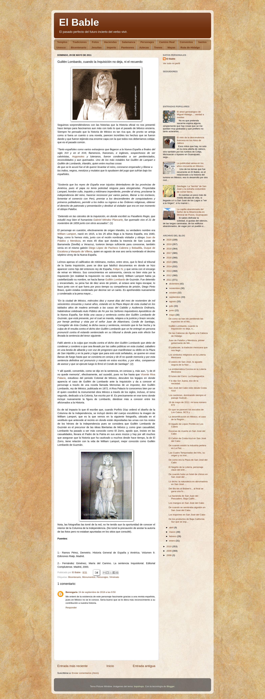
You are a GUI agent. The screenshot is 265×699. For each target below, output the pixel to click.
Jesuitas (96, 47)
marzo (172, 532)
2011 (169, 280)
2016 (169, 257)
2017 (169, 253)
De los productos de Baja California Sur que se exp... (186, 520)
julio (171, 306)
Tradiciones (80, 42)
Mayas (171, 47)
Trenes (158, 47)
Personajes (147, 42)
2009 (169, 551)
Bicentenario (78, 47)
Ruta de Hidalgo (190, 47)
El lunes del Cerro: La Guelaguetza (186, 376)
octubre (173, 292)
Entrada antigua (144, 666)
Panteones (127, 47)
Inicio (110, 666)
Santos (202, 42)
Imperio (111, 47)
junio (172, 310)
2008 (169, 555)
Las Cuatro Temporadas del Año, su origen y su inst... (187, 454)
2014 (169, 266)
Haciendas (110, 42)
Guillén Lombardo (115, 279)
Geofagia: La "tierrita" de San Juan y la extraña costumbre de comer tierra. (191, 189)
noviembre (174, 288)
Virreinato (114, 577)
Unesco (61, 47)
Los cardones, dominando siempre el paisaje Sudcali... (187, 396)
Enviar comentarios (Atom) (85, 673)
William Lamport (66, 233)
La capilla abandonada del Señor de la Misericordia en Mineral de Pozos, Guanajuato (192, 212)
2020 (169, 239)
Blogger (170, 686)
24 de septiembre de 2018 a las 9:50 (97, 592)
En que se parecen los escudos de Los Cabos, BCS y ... (186, 411)
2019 (169, 244)
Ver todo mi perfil (171, 63)
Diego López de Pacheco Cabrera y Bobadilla (115, 248)
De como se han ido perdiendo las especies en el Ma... (186, 320)
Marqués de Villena (81, 251)
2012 (169, 275)
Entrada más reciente (72, 666)
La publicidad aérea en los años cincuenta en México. (190, 164)
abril (171, 527)
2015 (169, 262)
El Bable (79, 22)
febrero (173, 536)
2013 (169, 271)
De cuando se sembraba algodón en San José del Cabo (187, 508)
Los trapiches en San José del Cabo (187, 514)
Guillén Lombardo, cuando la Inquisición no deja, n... (183, 327)
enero (172, 540)
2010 (169, 546)
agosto (173, 301)
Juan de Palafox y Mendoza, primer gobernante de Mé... (186, 341)
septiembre (175, 297)
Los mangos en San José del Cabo (186, 503)
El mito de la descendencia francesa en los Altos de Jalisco (190, 140)
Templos (62, 42)
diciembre (174, 283)
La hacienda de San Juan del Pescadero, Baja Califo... (183, 497)
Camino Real (167, 42)
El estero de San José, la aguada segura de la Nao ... (185, 363)
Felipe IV (118, 269)
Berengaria (72, 592)
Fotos (95, 42)
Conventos (186, 42)
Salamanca (128, 42)
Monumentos (88, 577)
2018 (169, 248)
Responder (71, 607)
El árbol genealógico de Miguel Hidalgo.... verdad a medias (190, 114)
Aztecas (144, 47)
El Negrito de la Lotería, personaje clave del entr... (186, 468)
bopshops (139, 686)
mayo (172, 315)
